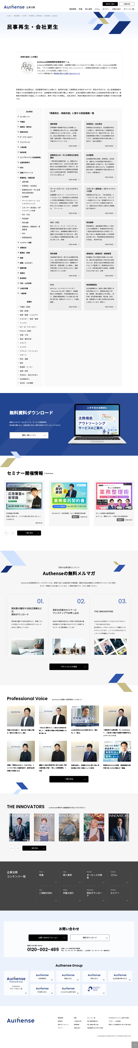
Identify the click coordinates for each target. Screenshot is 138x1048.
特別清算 (25, 222)
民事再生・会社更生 (29, 186)
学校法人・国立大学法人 (29, 375)
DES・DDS (26, 214)
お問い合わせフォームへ (48, 937)
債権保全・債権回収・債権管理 (31, 228)
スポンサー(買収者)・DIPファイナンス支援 (31, 209)
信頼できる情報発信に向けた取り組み (120, 1024)
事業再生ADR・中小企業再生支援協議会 (31, 191)
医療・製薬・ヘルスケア (29, 315)
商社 (21, 363)
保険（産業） (25, 311)
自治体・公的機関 (26, 383)
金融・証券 (24, 371)
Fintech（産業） (26, 331)
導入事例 (88, 9)
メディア (23, 343)
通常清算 (25, 182)
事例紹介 (60, 1021)
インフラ (23, 323)
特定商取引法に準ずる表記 (95, 1028)
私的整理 (25, 197)
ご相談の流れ (78, 1021)
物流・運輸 (24, 359)
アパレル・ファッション (29, 351)
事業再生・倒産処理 (35, 16)
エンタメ (23, 347)
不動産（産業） (25, 307)
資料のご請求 (110, 4)
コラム (97, 9)
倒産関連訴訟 (27, 237)
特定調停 (25, 218)
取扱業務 (17, 16)
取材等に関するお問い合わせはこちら (67, 73)
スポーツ (23, 355)
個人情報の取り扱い (93, 1024)
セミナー (106, 9)
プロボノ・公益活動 (115, 1021)
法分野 (24, 16)
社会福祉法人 (25, 379)
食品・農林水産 (25, 339)
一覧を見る (29, 533)
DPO (24, 233)
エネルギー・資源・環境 (29, 319)
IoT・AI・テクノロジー (28, 327)
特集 (80, 9)
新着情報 (76, 1024)
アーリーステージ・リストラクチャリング (31, 202)
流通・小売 (24, 335)
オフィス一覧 (91, 1018)
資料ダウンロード (90, 937)
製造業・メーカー (26, 367)
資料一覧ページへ (29, 435)
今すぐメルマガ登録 (69, 666)
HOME (9, 16)
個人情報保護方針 (92, 1021)
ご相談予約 (126, 4)
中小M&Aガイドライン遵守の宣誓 (119, 1018)
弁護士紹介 (116, 9)
